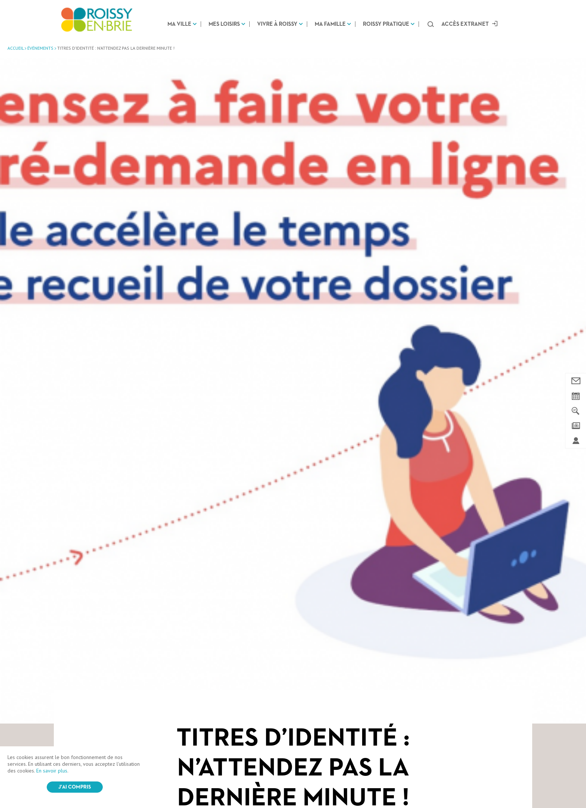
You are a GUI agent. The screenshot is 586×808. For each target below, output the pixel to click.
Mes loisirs (224, 24)
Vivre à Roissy (277, 24)
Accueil (15, 48)
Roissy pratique (386, 24)
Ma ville (179, 24)
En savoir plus (51, 770)
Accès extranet (465, 24)
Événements (40, 48)
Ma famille (330, 24)
